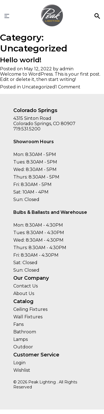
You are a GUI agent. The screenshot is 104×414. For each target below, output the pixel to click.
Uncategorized (38, 87)
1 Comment (67, 87)
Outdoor (23, 346)
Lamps (20, 339)
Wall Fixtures (27, 316)
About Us (23, 293)
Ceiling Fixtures (30, 309)
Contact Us (25, 286)
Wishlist (21, 370)
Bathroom (24, 331)
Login (19, 362)
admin (66, 68)
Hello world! (20, 60)
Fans (18, 324)
